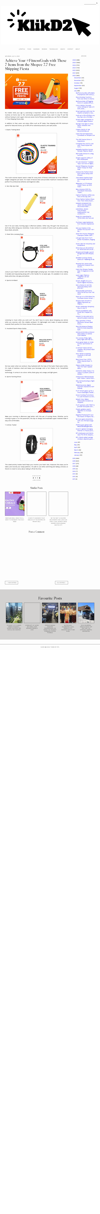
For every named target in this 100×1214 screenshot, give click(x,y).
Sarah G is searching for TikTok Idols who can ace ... (85, 218)
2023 (74, 68)
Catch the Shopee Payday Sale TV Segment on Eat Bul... (85, 271)
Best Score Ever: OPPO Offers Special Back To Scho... (84, 361)
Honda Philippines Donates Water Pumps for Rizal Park (84, 167)
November (77, 80)
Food (29, 49)
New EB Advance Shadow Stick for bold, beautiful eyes (84, 328)
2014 (74, 471)
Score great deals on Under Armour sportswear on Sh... (85, 343)
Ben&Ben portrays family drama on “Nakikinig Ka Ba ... (85, 259)
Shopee (38, 480)
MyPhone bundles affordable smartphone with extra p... (85, 93)
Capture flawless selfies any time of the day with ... (85, 195)
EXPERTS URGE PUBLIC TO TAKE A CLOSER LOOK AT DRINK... (85, 372)
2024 (74, 65)
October (77, 83)
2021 (74, 73)
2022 (74, 70)
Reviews (44, 49)
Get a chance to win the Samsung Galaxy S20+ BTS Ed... (84, 286)
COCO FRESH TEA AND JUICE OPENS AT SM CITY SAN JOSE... (85, 107)
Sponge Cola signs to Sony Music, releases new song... (84, 125)
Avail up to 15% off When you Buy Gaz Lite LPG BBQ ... (85, 116)
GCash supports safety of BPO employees (84, 158)
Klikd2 (43, 647)
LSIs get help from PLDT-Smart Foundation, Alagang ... (85, 239)
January (77, 455)
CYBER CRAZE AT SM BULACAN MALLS (83, 130)
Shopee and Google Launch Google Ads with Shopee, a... (85, 253)
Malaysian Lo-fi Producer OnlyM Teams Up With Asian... (84, 185)
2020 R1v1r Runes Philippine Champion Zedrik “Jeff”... (85, 234)
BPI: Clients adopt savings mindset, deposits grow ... (85, 438)
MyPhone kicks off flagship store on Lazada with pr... (85, 102)
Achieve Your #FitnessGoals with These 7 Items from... (85, 377)
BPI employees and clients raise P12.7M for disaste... (85, 434)
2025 (74, 62)
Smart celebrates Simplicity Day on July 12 (85, 307)
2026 (74, 60)
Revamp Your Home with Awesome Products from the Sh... (85, 265)
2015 (74, 469)
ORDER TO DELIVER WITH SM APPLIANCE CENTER (85, 317)
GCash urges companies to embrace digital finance (84, 120)
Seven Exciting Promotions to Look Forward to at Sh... (85, 395)
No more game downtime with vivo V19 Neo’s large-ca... (85, 420)
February (77, 452)
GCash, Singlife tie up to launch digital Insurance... (85, 281)
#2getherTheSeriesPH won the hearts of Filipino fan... (85, 415)
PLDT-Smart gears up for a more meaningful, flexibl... (85, 391)
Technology (53, 49)
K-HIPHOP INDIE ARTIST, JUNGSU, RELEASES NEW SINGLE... (85, 349)
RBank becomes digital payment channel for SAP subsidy (85, 386)
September (78, 85)
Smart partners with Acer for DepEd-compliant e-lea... (85, 112)
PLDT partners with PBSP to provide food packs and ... (85, 405)
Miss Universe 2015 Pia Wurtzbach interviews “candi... (84, 191)
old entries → (61, 582)
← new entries (11, 582)
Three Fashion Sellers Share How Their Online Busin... (85, 200)
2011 (74, 479)
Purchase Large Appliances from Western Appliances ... (85, 223)
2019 (74, 458)
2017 (74, 463)
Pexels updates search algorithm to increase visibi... (83, 410)
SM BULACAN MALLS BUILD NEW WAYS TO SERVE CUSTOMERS (85, 333)
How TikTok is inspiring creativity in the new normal (83, 355)
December (77, 78)
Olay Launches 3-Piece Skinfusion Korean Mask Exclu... (84, 322)
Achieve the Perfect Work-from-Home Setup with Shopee (84, 173)
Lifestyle (22, 49)
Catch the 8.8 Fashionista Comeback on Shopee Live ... (85, 135)
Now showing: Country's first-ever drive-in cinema (85, 98)
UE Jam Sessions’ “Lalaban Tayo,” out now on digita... (85, 162)
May (75, 445)
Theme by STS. (54, 647)
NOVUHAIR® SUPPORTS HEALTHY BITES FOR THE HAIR (85, 292)
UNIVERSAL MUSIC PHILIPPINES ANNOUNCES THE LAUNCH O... (82, 211)
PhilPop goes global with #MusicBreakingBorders (84, 425)
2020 (74, 75)
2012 (74, 476)
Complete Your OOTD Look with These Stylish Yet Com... (84, 145)
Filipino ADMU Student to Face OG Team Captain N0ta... (84, 366)
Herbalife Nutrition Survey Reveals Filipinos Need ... (85, 150)
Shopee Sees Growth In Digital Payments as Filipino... (84, 302)
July (75, 91)
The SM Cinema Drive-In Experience (84, 140)
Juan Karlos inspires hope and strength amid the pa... (84, 179)
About (78, 49)
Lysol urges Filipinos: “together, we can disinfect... (82, 276)
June (76, 442)
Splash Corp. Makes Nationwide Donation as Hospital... (84, 400)
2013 (74, 474)
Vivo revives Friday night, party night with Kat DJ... (85, 338)
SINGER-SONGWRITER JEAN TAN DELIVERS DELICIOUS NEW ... (83, 205)
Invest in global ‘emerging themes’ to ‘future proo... (85, 429)
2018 (74, 461)
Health (62, 49)
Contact (70, 49)
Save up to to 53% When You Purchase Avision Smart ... (85, 297)
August (76, 88)
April (76, 447)
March (76, 450)
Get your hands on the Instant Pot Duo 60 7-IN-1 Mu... (85, 229)
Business (36, 49)
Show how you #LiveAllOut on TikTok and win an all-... (85, 248)
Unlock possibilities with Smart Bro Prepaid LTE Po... (84, 312)
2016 (74, 466)
